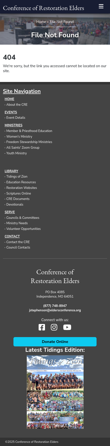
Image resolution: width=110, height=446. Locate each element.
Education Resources (21, 182)
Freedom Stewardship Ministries (29, 142)
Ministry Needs (17, 223)
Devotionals (14, 204)
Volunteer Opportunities (23, 229)
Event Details (15, 118)
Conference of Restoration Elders (43, 8)
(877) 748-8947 (55, 306)
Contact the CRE (18, 242)
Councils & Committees (22, 218)
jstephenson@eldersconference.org (55, 310)
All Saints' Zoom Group (22, 147)
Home (41, 21)
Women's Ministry (19, 136)
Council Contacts (18, 247)
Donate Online (55, 341)
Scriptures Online (18, 193)
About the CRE (17, 105)
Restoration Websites (21, 188)
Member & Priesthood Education (29, 131)
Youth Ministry (16, 153)
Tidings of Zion (16, 176)
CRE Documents (18, 199)
